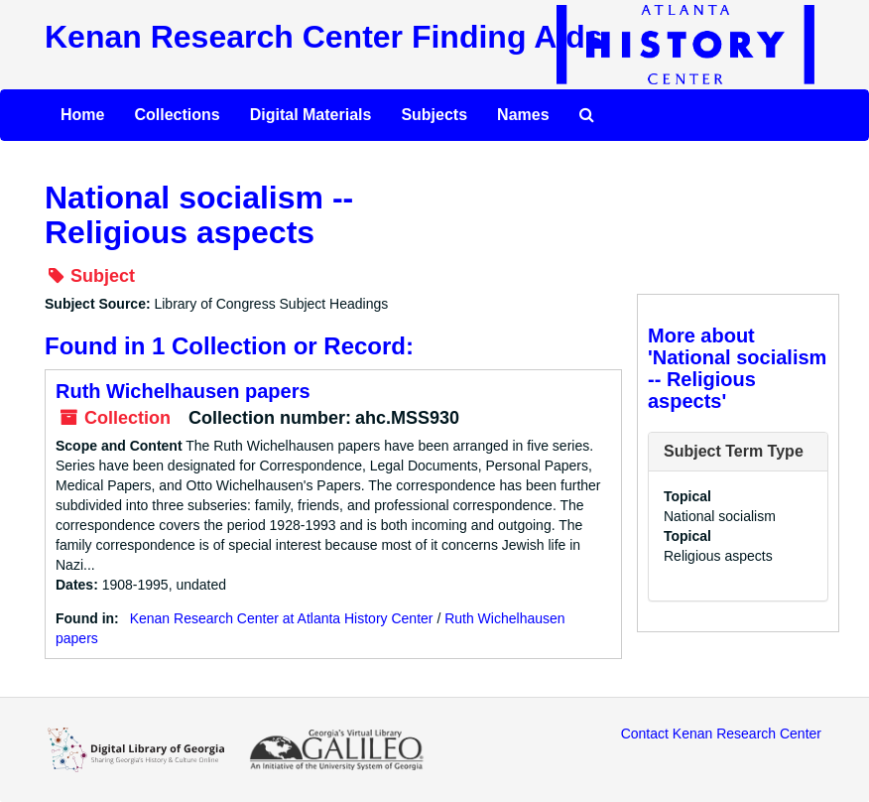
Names (523, 114)
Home (82, 114)
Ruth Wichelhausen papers (183, 391)
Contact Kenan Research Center (721, 733)
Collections (176, 114)
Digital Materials (311, 114)
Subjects (434, 114)
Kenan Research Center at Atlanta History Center (282, 618)
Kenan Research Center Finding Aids (323, 37)
